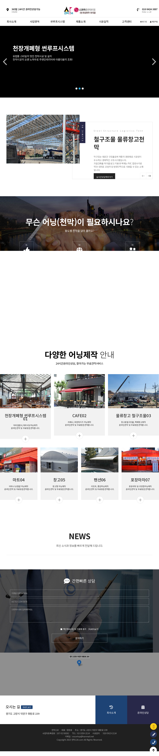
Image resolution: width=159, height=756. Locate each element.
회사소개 (11, 21)
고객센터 (127, 21)
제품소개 (80, 21)
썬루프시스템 (57, 21)
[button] (76, 89)
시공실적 (104, 21)
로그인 (143, 21)
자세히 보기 (115, 708)
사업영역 (34, 21)
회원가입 (154, 21)
